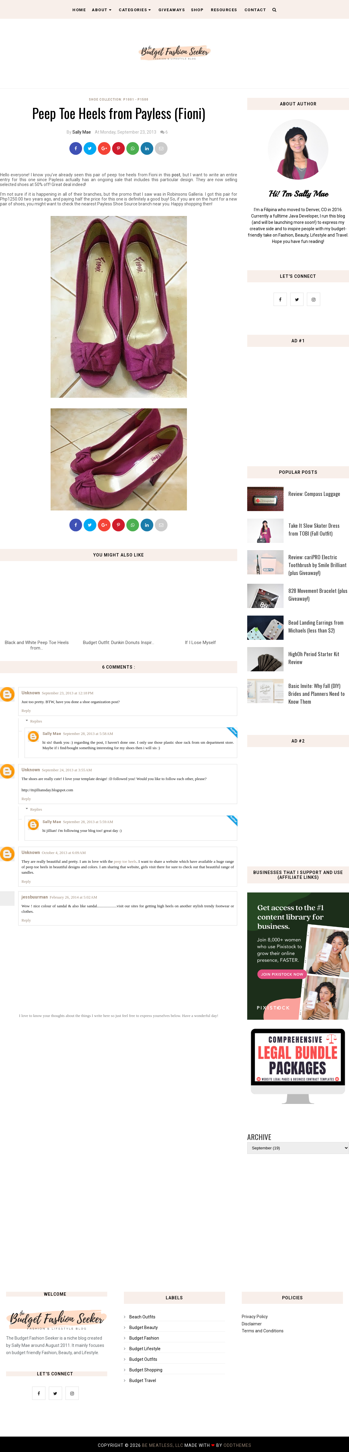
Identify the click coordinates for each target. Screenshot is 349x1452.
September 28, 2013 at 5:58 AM (88, 733)
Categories (135, 10)
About (101, 10)
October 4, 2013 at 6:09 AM (64, 852)
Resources (224, 10)
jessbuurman (35, 897)
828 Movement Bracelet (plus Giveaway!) (317, 594)
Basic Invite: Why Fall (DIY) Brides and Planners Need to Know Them (316, 693)
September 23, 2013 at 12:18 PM (67, 693)
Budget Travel (142, 1380)
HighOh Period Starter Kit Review (313, 658)
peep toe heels (125, 861)
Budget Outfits (143, 1359)
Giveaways (171, 10)
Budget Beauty (143, 1327)
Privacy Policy (255, 1316)
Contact (255, 10)
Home (79, 10)
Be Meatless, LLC (163, 1445)
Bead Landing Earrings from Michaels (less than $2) (316, 626)
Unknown (31, 692)
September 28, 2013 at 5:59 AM (88, 821)
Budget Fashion (144, 1338)
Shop (197, 10)
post (176, 174)
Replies (36, 721)
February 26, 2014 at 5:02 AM (73, 897)
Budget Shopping (145, 1369)
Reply (26, 710)
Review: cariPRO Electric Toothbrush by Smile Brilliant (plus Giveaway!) (317, 564)
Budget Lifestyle (145, 1348)
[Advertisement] (174, 1231)
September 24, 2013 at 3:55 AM (67, 770)
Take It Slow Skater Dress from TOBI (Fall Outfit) (314, 529)
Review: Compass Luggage (314, 493)
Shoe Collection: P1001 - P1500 (118, 99)
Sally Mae (81, 132)
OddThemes (237, 1445)
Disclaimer (252, 1323)
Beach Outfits (142, 1316)
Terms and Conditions (263, 1330)
